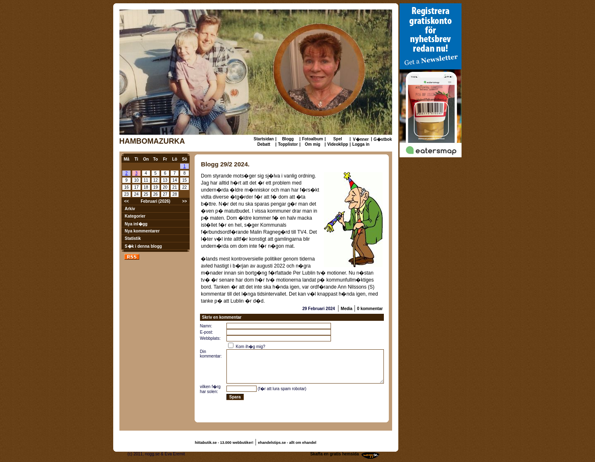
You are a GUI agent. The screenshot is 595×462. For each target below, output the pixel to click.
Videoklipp (337, 144)
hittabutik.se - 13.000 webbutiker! (224, 443)
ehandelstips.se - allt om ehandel (287, 443)
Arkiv (130, 208)
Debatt (263, 144)
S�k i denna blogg (143, 246)
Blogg (288, 139)
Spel (337, 139)
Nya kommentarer (142, 231)
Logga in (360, 144)
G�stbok (383, 139)
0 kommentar (370, 308)
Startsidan (264, 139)
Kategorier (135, 216)
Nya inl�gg (136, 224)
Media (346, 308)
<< (126, 201)
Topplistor (288, 144)
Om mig (312, 144)
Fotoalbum (312, 139)
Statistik (133, 238)
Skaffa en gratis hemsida (334, 454)
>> (184, 201)
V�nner (361, 139)
